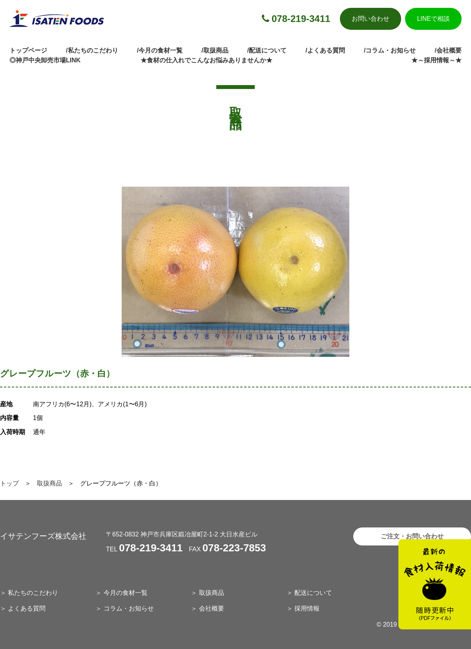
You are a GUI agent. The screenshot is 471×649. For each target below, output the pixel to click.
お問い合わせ (370, 18)
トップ (9, 483)
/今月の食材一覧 (160, 50)
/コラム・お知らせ (390, 50)
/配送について (267, 50)
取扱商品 (49, 483)
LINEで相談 (433, 18)
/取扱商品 (214, 50)
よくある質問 (27, 608)
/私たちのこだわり (92, 50)
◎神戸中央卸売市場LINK (44, 60)
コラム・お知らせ (129, 608)
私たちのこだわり (33, 592)
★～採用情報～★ (436, 60)
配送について (313, 592)
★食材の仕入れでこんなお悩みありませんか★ (206, 60)
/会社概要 (447, 50)
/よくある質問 (325, 50)
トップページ (28, 50)
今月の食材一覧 (126, 592)
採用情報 (306, 608)
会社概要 (211, 608)
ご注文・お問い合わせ (412, 536)
